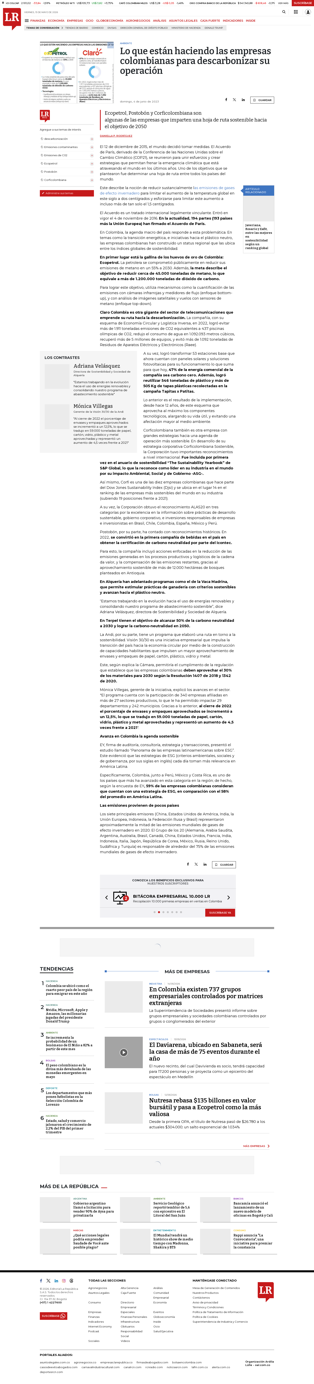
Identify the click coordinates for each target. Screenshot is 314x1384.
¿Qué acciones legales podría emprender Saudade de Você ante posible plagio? (91, 1241)
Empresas (94, 1312)
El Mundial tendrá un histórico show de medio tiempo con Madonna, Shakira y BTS (173, 1241)
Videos (125, 1340)
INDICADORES (233, 20)
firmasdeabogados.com (152, 1362)
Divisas (112, 28)
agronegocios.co (85, 1362)
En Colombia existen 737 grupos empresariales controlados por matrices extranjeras (206, 996)
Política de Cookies (205, 1316)
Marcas (78, 1230)
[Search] (284, 12)
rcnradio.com (154, 1367)
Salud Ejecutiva (163, 1331)
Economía (160, 1302)
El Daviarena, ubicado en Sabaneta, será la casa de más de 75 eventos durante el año (205, 1051)
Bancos (238, 1198)
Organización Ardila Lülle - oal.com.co (259, 1363)
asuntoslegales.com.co (55, 1362)
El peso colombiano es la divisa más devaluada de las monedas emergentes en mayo (68, 1071)
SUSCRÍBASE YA (220, 912)
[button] (105, 898)
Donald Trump (214, 28)
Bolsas (50, 1060)
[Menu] (27, 20)
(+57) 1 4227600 (51, 1302)
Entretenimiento (164, 1230)
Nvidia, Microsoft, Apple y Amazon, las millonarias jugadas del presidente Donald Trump (67, 1015)
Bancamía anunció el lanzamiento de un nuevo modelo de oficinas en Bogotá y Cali (253, 1209)
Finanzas (94, 1316)
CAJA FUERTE (210, 20)
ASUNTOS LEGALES (183, 20)
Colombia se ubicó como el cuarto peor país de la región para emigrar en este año (69, 989)
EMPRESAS (75, 20)
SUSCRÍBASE (303, 3)
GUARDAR (262, 100)
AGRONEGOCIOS (138, 20)
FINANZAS (37, 20)
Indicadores (96, 1321)
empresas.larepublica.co (116, 1362)
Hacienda (52, 981)
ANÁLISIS (159, 20)
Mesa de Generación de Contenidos (216, 1288)
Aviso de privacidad (205, 1302)
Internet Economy (100, 1326)
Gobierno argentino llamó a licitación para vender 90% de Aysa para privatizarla (93, 1209)
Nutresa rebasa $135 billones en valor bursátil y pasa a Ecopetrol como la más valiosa (205, 1107)
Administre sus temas (57, 193)
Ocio (156, 1326)
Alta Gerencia (129, 1288)
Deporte (51, 1088)
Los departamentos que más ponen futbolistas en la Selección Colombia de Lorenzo (69, 1098)
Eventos (158, 1312)
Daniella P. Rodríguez (116, 135)
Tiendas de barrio (76, 28)
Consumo (239, 1230)
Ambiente (52, 1032)
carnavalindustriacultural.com (101, 1367)
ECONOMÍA (56, 20)
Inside (157, 1321)
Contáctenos (201, 1297)
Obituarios (127, 1326)
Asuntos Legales (98, 1292)
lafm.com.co (200, 1367)
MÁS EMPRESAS (254, 1146)
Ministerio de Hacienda (186, 28)
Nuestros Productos (205, 1292)
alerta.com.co (221, 1367)
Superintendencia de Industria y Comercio (220, 1321)
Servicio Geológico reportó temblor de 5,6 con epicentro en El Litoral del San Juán (171, 1209)
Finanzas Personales (134, 1316)
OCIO (89, 20)
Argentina (80, 1198)
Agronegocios (97, 1288)
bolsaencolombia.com (187, 1362)
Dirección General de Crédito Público (144, 28)
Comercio (98, 28)
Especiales (128, 1312)
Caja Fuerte (128, 1292)
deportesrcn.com (51, 1372)
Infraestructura (130, 1321)
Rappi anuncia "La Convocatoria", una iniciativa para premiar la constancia (252, 1241)
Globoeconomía (164, 1316)
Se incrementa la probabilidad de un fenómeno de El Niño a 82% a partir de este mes (69, 1043)
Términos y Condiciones (208, 1307)
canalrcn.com (132, 1367)
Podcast (93, 1331)
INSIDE (251, 20)
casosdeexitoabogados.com (58, 1367)
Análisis (158, 1288)
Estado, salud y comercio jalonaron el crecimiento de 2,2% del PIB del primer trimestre (68, 1126)
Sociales (93, 1340)
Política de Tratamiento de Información (218, 1312)
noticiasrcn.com (177, 1367)
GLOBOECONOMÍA (109, 20)
